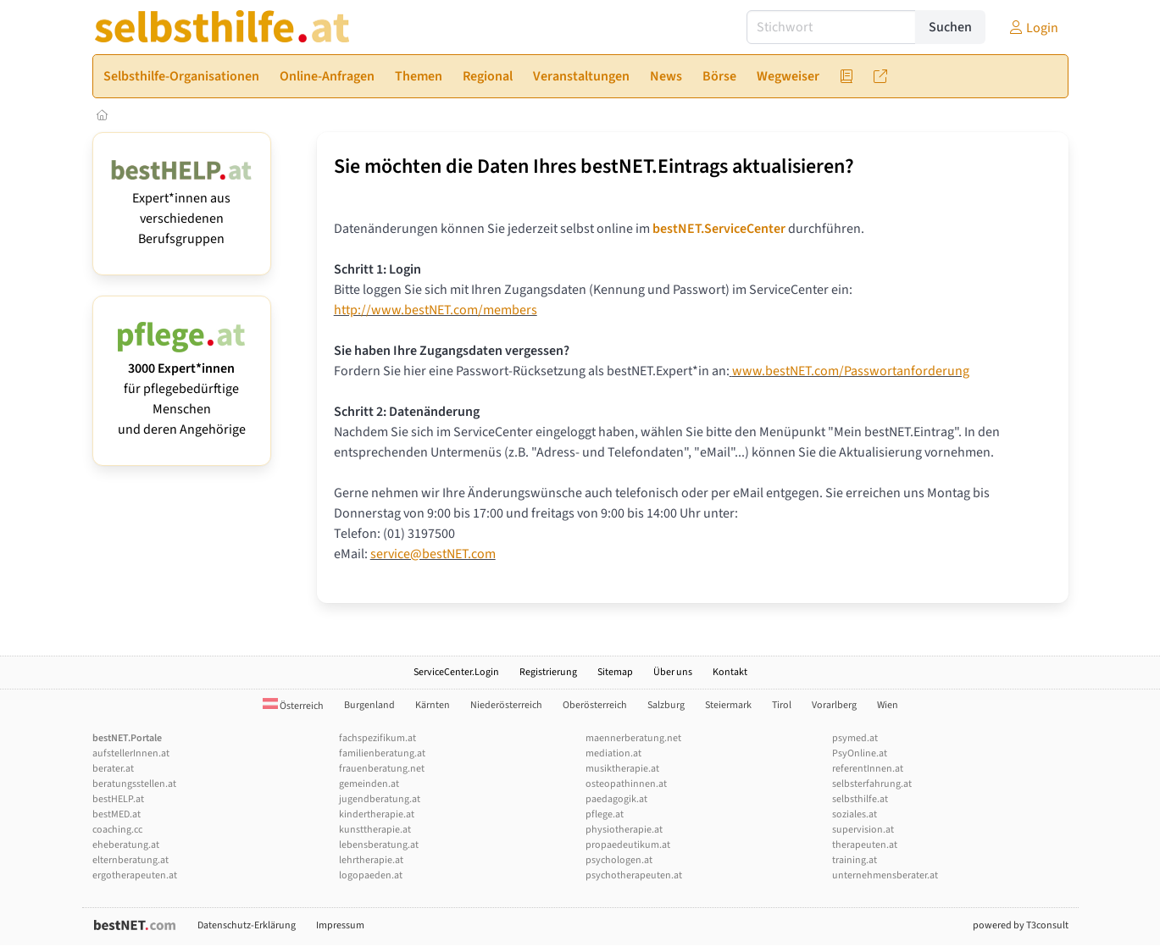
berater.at (113, 768)
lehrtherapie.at (371, 860)
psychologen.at (619, 860)
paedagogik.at (616, 799)
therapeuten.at (864, 845)
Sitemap (615, 672)
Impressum (340, 925)
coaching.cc (117, 829)
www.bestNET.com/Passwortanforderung (850, 371)
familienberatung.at (382, 753)
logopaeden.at (370, 875)
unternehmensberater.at (885, 875)
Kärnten (432, 705)
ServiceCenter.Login (456, 672)
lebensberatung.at (379, 845)
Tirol (781, 705)
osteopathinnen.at (626, 784)
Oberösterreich (595, 705)
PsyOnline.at (859, 753)
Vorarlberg (834, 705)
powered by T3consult (1020, 925)
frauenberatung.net (382, 768)
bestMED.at (116, 814)
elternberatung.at (130, 860)
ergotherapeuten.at (134, 875)
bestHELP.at (118, 799)
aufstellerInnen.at (130, 753)
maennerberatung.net (633, 738)
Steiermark (728, 705)
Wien (887, 705)
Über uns (672, 672)
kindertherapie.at (376, 814)
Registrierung (548, 672)
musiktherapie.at (622, 768)
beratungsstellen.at (134, 784)
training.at (854, 860)
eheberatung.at (125, 845)
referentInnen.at (867, 768)
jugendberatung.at (379, 799)
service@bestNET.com (433, 554)
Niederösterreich (506, 705)
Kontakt (730, 672)
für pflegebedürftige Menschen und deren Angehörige (182, 389)
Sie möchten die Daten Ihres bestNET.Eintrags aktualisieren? (594, 166)
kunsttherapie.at (375, 829)
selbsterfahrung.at (872, 784)
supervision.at (863, 829)
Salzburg (666, 705)
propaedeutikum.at (628, 845)
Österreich (293, 706)
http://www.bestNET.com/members (435, 310)
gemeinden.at (369, 784)
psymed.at (855, 738)
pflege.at (605, 814)
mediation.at (613, 753)
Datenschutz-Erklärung (246, 925)
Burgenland (369, 705)
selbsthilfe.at (860, 799)
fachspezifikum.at (377, 738)
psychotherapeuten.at (634, 875)
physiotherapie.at (624, 829)
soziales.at (854, 814)
